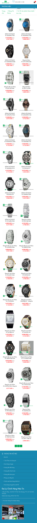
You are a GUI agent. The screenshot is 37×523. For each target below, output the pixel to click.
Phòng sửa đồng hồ (9, 478)
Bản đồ (6, 457)
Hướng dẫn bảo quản (9, 474)
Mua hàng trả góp (8, 464)
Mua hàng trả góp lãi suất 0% (11, 484)
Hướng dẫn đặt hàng (9, 467)
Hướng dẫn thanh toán (9, 471)
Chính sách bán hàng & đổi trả (11, 481)
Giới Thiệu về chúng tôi (10, 460)
